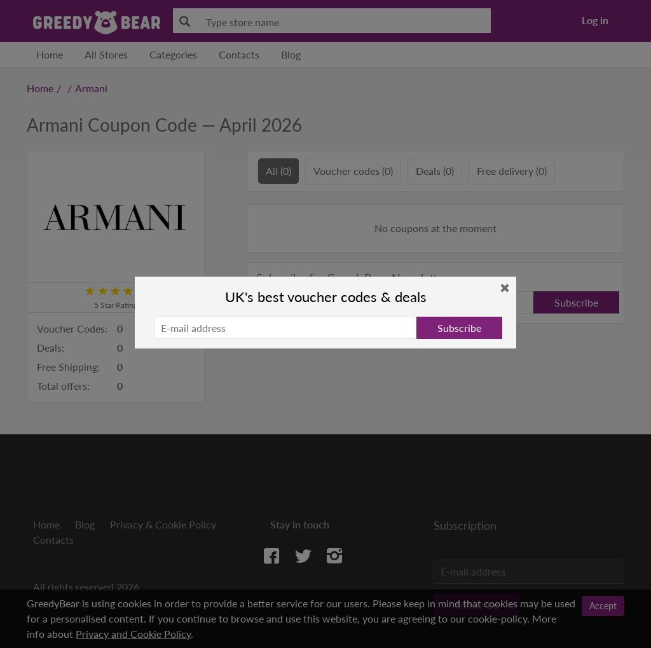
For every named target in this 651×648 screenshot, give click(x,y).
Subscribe (459, 328)
